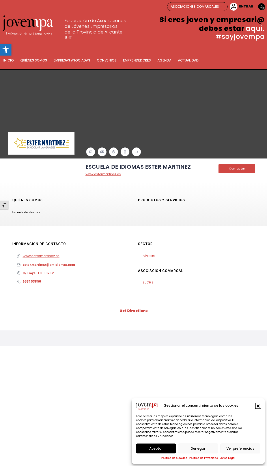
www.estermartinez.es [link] (104, 174)
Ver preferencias (240, 448)
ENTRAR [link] (241, 7)
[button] (258, 406)
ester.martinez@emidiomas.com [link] (49, 265)
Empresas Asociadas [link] (72, 60)
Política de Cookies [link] (174, 458)
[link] (5, 50)
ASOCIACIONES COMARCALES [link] (197, 6)
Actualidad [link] (188, 60)
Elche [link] (148, 282)
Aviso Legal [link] (227, 458)
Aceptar (156, 448)
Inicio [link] (8, 60)
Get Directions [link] (133, 310)
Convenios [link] (106, 60)
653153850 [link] (32, 281)
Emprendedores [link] (137, 60)
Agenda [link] (164, 60)
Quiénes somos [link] (33, 60)
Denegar (198, 448)
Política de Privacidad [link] (203, 458)
